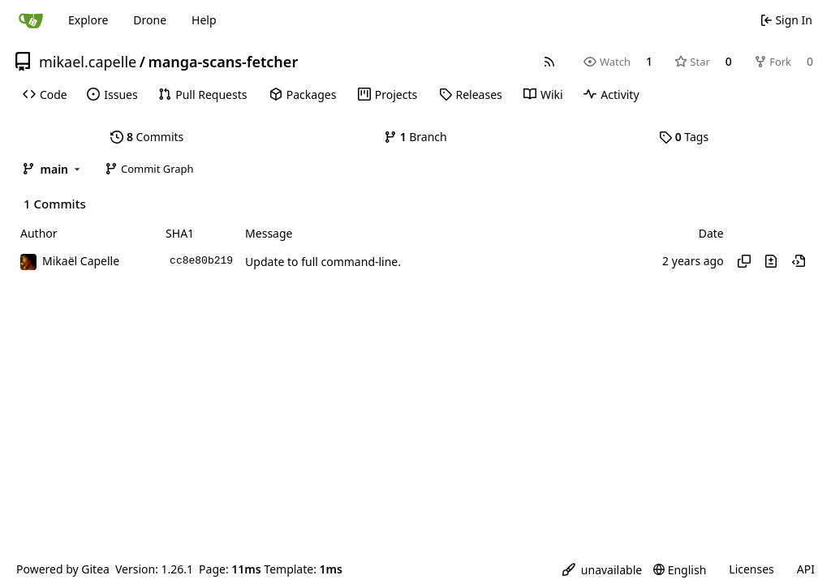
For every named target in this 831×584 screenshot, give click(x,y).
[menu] (602, 570)
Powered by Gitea (63, 569)
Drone (149, 20)
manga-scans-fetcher (223, 62)
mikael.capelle (87, 62)
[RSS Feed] (549, 61)
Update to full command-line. (323, 261)
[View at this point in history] (798, 261)
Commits (146, 136)
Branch (415, 136)
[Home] (31, 20)
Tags (683, 136)
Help (204, 20)
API (806, 569)
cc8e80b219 (201, 261)
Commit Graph (149, 168)
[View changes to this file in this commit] (771, 261)
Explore (88, 20)
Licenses (751, 569)
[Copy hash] (744, 261)
